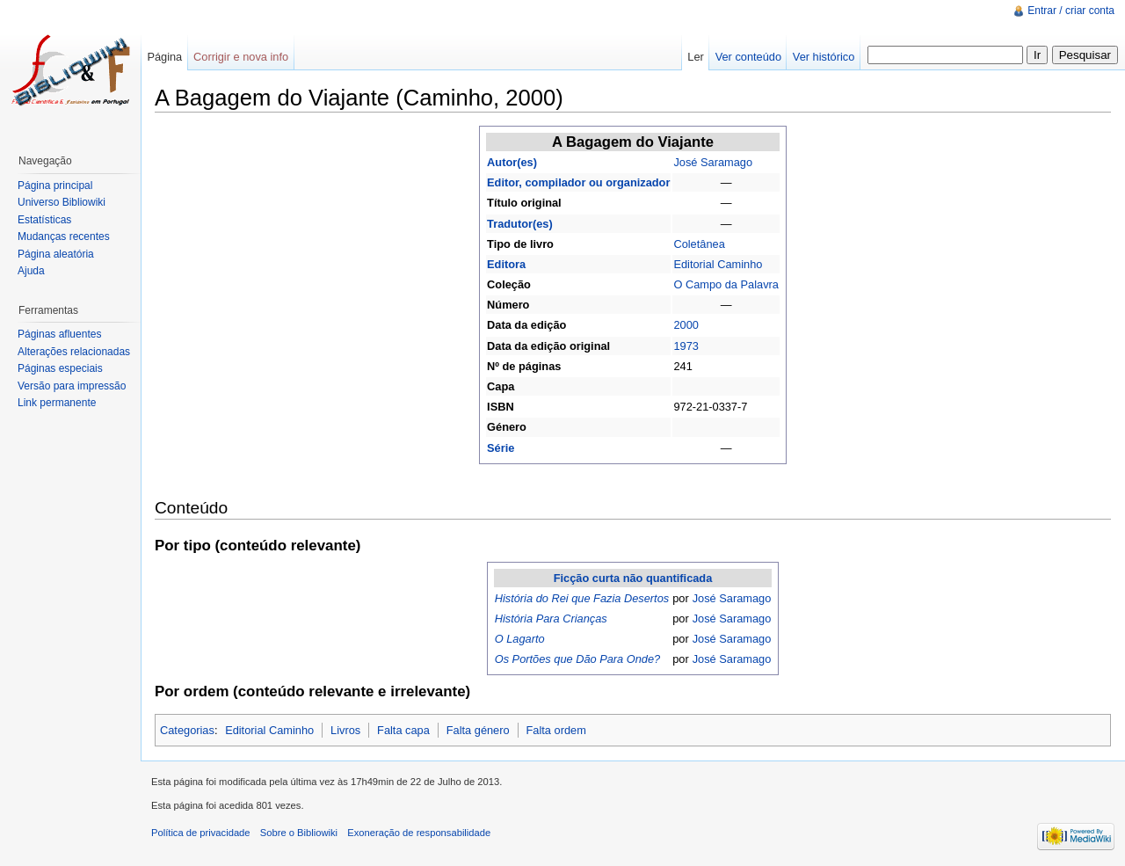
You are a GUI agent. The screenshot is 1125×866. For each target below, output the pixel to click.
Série (500, 448)
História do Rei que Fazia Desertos (582, 598)
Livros (345, 730)
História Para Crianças (551, 618)
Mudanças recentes (64, 236)
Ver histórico (823, 56)
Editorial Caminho (717, 264)
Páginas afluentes (59, 334)
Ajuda (31, 271)
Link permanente (57, 403)
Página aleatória (56, 254)
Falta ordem (556, 730)
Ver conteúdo (748, 56)
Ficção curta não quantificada (633, 578)
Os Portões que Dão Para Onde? (578, 659)
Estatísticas (44, 220)
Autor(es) (512, 162)
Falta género (478, 730)
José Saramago (712, 162)
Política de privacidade (200, 832)
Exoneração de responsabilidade (418, 832)
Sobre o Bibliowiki (299, 832)
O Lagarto (520, 638)
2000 (685, 324)
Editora (506, 264)
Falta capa (403, 730)
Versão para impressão (72, 386)
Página (164, 56)
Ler (695, 56)
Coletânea (698, 244)
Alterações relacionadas (74, 352)
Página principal (55, 185)
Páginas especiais (60, 368)
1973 (685, 346)
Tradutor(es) (520, 223)
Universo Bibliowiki (61, 202)
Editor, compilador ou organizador (578, 182)
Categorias (187, 730)
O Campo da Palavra (726, 284)
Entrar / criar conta (1070, 10)
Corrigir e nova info (240, 56)
